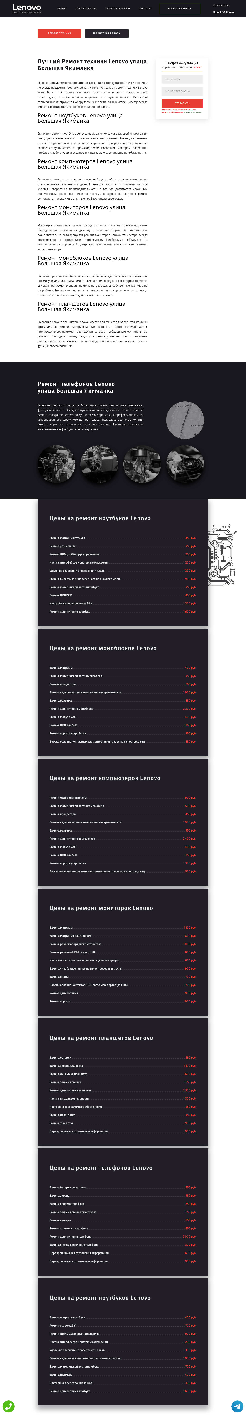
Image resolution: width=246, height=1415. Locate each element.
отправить (182, 103)
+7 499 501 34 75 (221, 5)
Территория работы (117, 8)
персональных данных (192, 112)
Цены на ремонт (86, 8)
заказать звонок (180, 9)
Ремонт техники (59, 33)
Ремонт (62, 8)
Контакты (145, 8)
